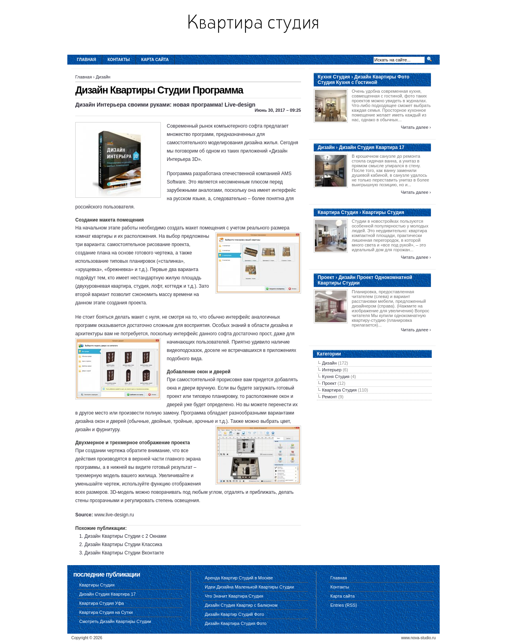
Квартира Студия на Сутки (106, 612)
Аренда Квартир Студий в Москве (239, 577)
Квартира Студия (339, 390)
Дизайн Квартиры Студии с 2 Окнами (125, 536)
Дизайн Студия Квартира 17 (107, 594)
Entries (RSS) (343, 605)
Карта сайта (155, 59)
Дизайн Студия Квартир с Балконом (241, 605)
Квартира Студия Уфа (101, 603)
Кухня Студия (335, 376)
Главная (86, 59)
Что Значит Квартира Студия (234, 596)
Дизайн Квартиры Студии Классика (123, 544)
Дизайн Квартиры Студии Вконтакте (124, 553)
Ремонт (329, 396)
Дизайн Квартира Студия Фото (236, 623)
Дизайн (103, 77)
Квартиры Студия (96, 585)
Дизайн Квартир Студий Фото (234, 614)
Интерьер (331, 369)
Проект (329, 383)
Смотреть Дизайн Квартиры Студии (115, 621)
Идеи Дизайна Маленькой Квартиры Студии (249, 587)
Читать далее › (416, 127)
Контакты (119, 59)
